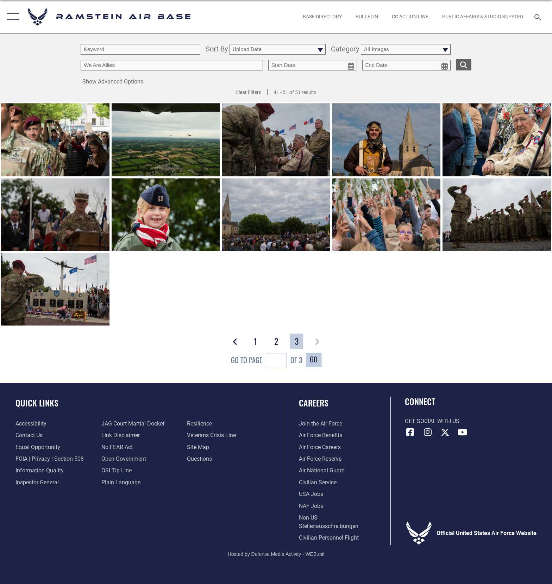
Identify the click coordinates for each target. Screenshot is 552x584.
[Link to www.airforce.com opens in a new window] (320, 423)
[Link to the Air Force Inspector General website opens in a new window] (37, 482)
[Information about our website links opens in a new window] (120, 435)
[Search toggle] (539, 17)
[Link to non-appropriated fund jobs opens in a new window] (311, 506)
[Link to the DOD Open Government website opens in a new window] (123, 458)
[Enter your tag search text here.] (172, 65)
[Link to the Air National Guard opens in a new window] (322, 470)
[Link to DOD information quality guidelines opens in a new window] (39, 470)
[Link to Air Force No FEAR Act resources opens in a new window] (117, 447)
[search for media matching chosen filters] (463, 64)
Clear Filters (248, 92)
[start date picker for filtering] (312, 65)
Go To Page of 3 (266, 361)
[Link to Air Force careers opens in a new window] (320, 447)
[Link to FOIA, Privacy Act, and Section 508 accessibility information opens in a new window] (49, 458)
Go (314, 359)
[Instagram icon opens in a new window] (427, 432)
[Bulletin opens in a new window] (366, 16)
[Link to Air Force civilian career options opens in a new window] (318, 482)
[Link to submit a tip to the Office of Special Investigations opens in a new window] (116, 470)
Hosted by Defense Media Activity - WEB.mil (276, 554)
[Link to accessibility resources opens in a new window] (30, 423)
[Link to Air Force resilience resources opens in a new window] (199, 423)
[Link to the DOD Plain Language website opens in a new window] (120, 482)
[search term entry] (140, 49)
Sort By (217, 49)
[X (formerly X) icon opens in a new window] (445, 432)
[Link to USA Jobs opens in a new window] (311, 494)
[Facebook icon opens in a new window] (410, 432)
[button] (11, 16)
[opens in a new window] (322, 16)
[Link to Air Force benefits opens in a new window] (320, 435)
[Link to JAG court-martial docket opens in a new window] (132, 423)
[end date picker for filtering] (406, 65)
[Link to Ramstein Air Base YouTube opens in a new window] (462, 432)
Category (345, 49)
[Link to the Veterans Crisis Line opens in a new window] (211, 435)
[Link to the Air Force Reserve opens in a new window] (320, 458)
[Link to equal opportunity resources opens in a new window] (37, 447)
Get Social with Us (432, 421)
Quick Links (36, 403)
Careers (313, 403)
